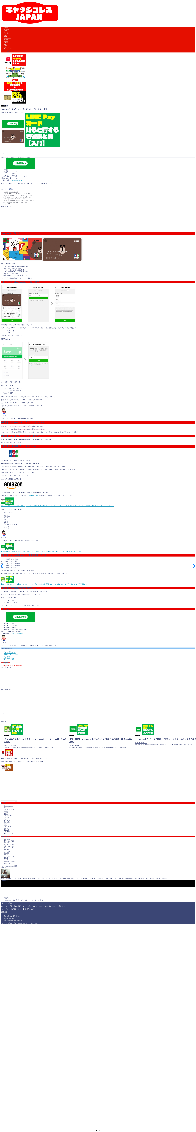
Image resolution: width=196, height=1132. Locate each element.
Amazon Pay (7, 820)
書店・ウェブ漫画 (9, 841)
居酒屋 (6, 859)
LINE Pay (6, 33)
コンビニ (6, 842)
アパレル (6, 849)
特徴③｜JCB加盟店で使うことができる (15, 198)
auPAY (5, 36)
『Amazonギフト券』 (33, 495)
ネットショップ (8, 847)
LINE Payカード (10, 665)
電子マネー (7, 44)
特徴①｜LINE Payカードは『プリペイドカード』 (18, 195)
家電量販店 (7, 839)
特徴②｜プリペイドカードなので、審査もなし (17, 197)
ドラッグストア (8, 851)
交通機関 (6, 853)
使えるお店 (7, 29)
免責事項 (16, 923)
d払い (5, 35)
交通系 (5, 45)
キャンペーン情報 (9, 659)
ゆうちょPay (7, 826)
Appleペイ (7, 819)
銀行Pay (6, 39)
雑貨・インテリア (9, 846)
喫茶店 (6, 858)
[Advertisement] (41, 219)
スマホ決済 (18, 665)
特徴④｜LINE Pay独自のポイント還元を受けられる (19, 200)
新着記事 (6, 27)
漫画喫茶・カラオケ (10, 861)
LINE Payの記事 (5, 662)
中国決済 (6, 42)
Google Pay (7, 822)
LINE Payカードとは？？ (11, 192)
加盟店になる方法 (9, 658)
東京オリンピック (9, 833)
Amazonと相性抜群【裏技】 (12, 654)
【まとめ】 (7, 204)
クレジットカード (8, 48)
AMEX (8, 50)
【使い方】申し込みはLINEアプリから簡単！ (17, 193)
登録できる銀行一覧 (10, 653)
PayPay (5, 30)
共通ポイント (7, 47)
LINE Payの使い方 (9, 651)
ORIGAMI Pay (7, 38)
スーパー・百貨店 (9, 844)
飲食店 (6, 854)
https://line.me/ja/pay (17, 180)
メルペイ (6, 41)
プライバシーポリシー (7, 923)
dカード (9, 51)
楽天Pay (6, 32)
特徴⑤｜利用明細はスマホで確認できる (15, 202)
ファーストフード (9, 856)
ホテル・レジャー (9, 863)
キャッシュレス (8, 806)
